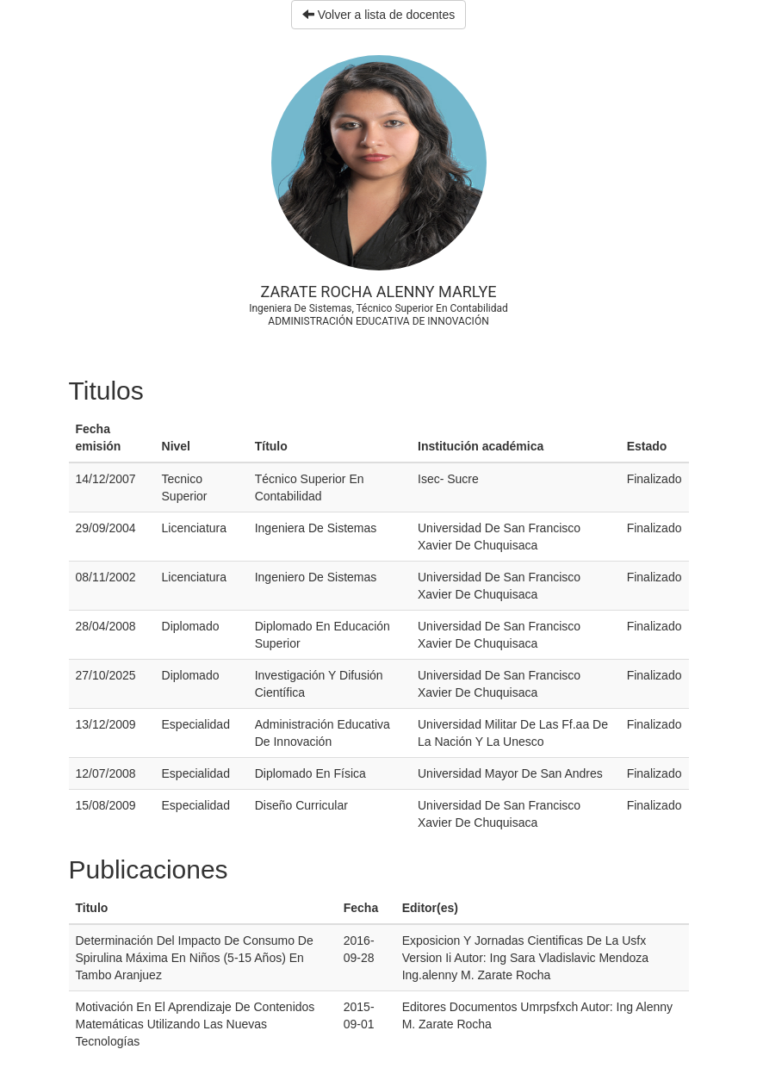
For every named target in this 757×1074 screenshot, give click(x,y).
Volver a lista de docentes (378, 15)
